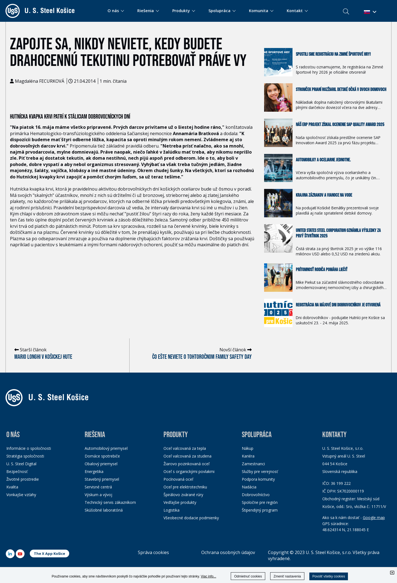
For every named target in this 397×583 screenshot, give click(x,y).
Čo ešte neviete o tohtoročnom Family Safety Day (202, 357)
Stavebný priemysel (102, 479)
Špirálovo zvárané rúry (183, 494)
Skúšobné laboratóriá (104, 510)
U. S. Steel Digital (21, 463)
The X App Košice (49, 553)
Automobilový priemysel (106, 448)
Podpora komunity (258, 479)
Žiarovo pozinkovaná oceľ (186, 463)
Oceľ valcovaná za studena (187, 456)
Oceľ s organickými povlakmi (188, 471)
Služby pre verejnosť (260, 471)
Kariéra (248, 456)
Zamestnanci (253, 463)
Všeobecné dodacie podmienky (191, 517)
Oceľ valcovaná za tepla (184, 448)
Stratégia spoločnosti (25, 456)
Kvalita (12, 487)
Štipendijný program (260, 510)
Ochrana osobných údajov (228, 552)
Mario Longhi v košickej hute (43, 357)
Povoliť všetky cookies (328, 576)
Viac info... (208, 576)
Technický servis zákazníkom (110, 502)
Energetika (94, 471)
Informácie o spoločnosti (28, 448)
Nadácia (249, 487)
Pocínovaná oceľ (178, 479)
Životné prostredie (22, 479)
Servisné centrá (98, 487)
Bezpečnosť (17, 471)
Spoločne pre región (260, 502)
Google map (374, 517)
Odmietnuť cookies (248, 576)
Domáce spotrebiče (102, 456)
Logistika (171, 510)
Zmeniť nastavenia (287, 576)
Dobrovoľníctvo (256, 494)
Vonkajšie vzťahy (21, 494)
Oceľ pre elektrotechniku (185, 487)
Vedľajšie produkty (179, 502)
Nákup (247, 448)
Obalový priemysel (101, 463)
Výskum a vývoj (98, 494)
